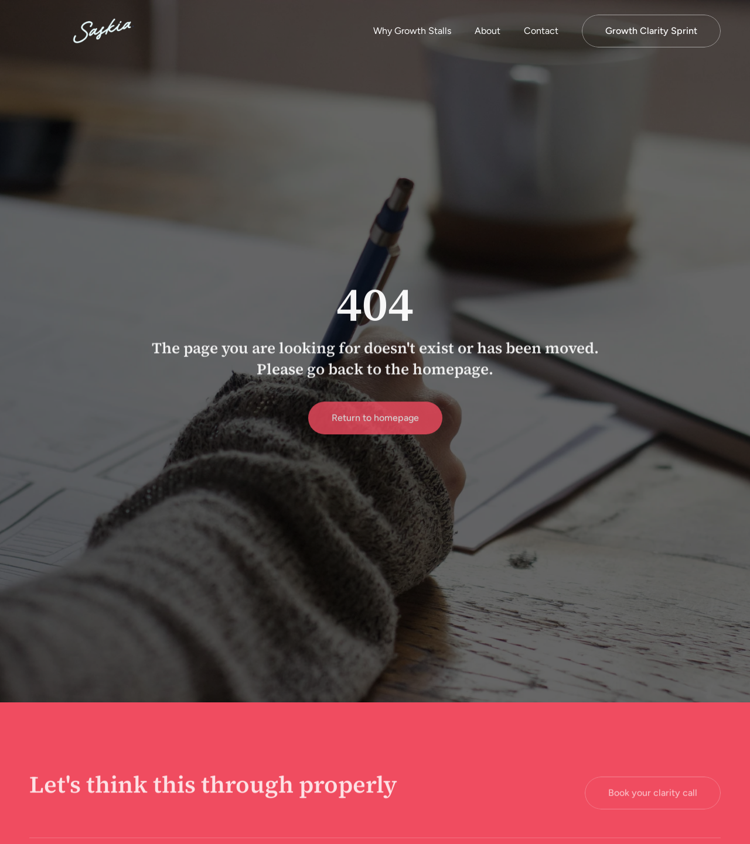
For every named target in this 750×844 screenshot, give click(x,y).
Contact (541, 30)
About (487, 30)
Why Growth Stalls (412, 30)
